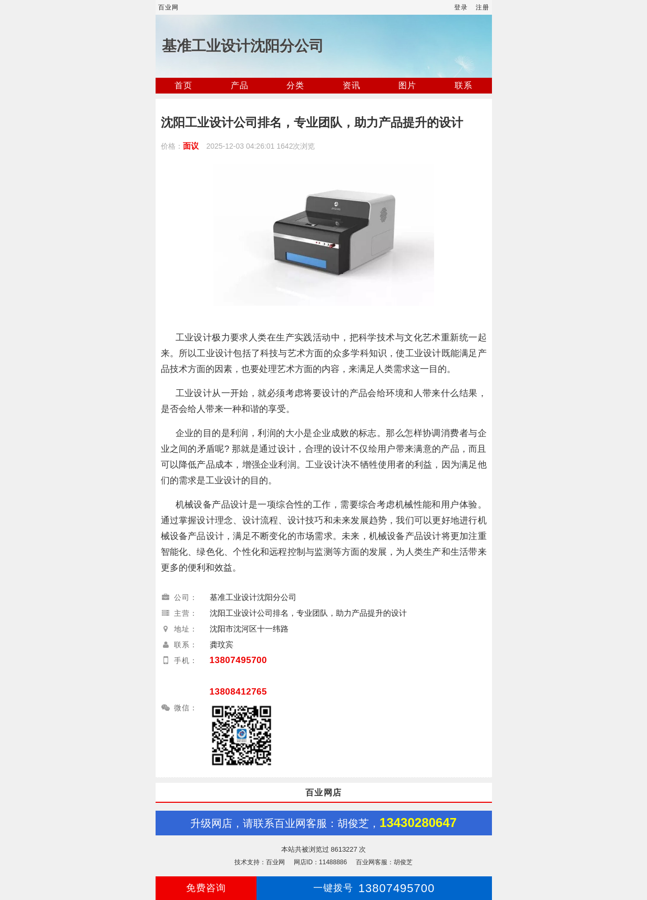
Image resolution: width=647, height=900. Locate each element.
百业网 (168, 7)
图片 (407, 85)
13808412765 (239, 692)
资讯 (352, 85)
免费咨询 (206, 888)
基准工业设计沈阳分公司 (243, 46)
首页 (183, 85)
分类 (295, 85)
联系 (464, 85)
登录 (461, 7)
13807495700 (239, 660)
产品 (240, 85)
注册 (482, 7)
